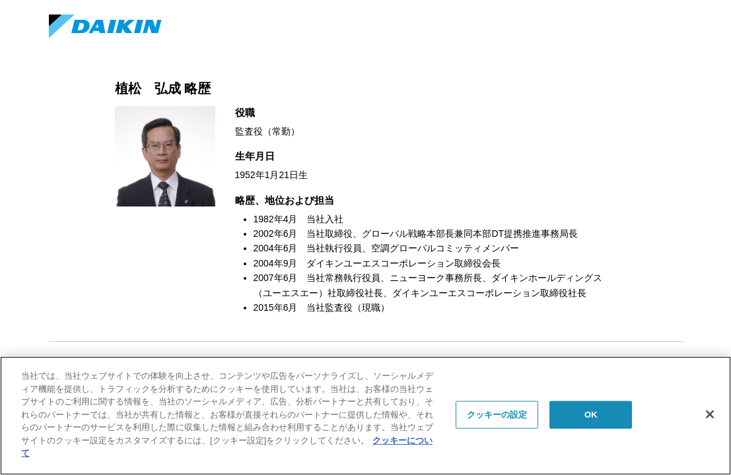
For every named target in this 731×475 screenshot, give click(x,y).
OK (591, 415)
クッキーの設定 (497, 415)
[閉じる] (709, 414)
